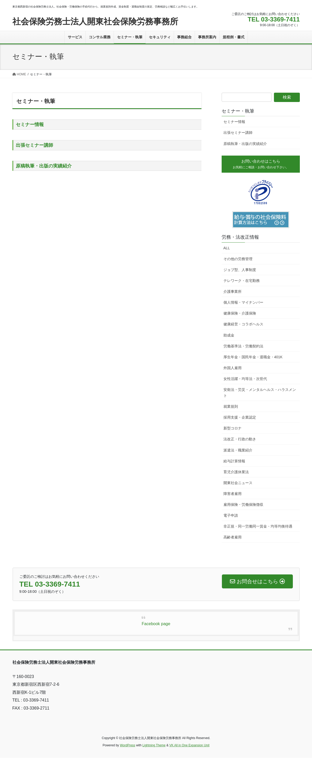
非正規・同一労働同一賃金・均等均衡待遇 (257, 528)
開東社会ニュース (237, 484)
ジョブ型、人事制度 (239, 271)
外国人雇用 (232, 369)
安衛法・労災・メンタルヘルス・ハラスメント (259, 394)
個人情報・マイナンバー (243, 304)
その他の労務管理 (237, 260)
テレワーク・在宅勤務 (241, 282)
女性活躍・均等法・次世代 (245, 380)
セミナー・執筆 (238, 111)
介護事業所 (232, 293)
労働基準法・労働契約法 (243, 347)
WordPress (127, 746)
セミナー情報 (30, 124)
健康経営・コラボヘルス (243, 325)
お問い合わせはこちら (261, 164)
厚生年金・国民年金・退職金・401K (253, 358)
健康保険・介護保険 (239, 314)
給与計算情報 (234, 462)
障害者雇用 (232, 495)
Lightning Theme (153, 746)
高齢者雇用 (232, 538)
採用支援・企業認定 (239, 419)
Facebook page (156, 625)
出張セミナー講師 (34, 145)
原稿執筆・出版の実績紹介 (44, 166)
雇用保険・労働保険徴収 (243, 506)
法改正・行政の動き (239, 440)
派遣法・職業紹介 (237, 451)
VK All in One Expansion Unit (189, 746)
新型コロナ (232, 429)
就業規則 (230, 408)
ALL (226, 249)
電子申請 (230, 517)
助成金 (228, 336)
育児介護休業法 (236, 473)
